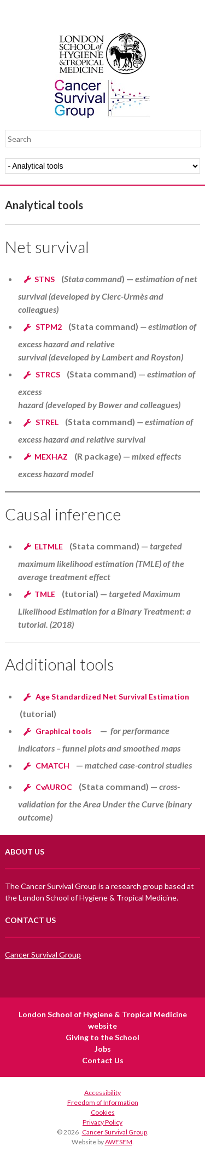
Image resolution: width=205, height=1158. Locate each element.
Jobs (103, 1048)
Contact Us (103, 1060)
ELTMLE (48, 546)
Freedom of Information (102, 1102)
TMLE (44, 594)
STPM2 (49, 326)
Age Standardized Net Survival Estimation (112, 696)
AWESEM (118, 1142)
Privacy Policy (102, 1122)
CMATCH (52, 765)
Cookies (103, 1112)
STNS (44, 279)
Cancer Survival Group (43, 954)
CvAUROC (54, 787)
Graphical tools (64, 731)
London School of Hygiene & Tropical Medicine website (103, 1020)
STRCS (48, 374)
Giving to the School (102, 1037)
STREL (47, 422)
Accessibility (102, 1092)
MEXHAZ (51, 456)
